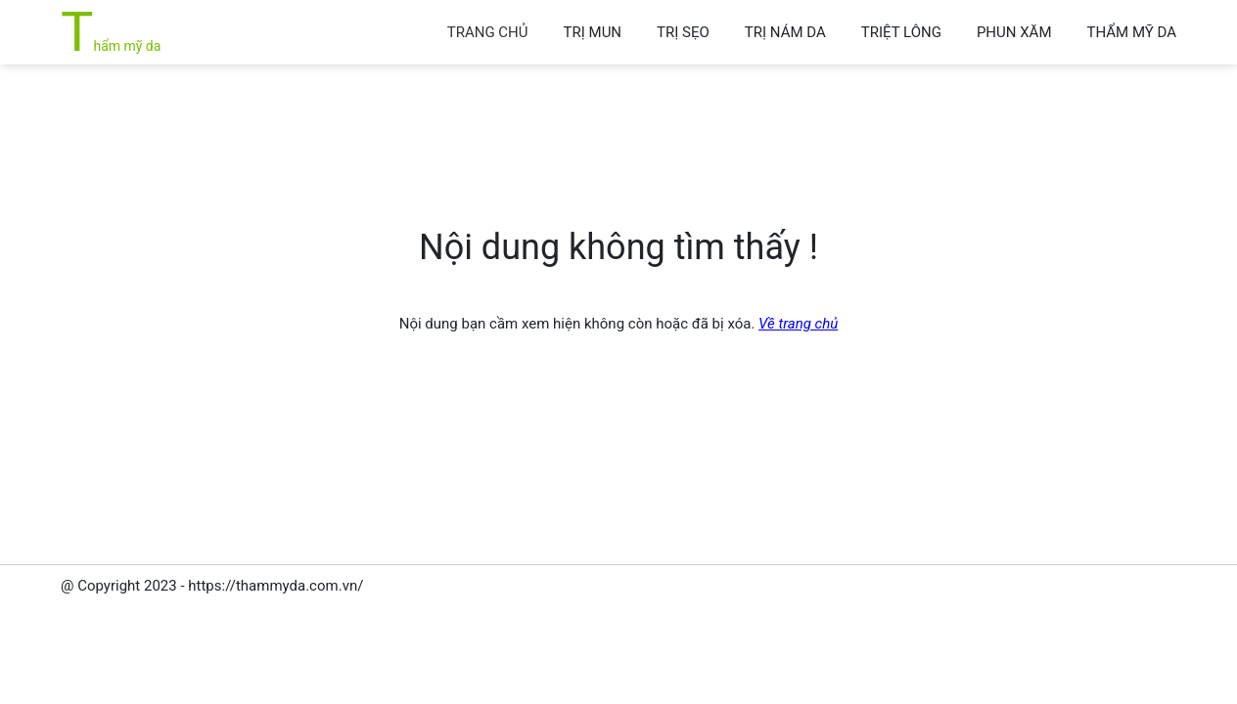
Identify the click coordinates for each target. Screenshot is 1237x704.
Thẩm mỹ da (110, 46)
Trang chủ (487, 32)
